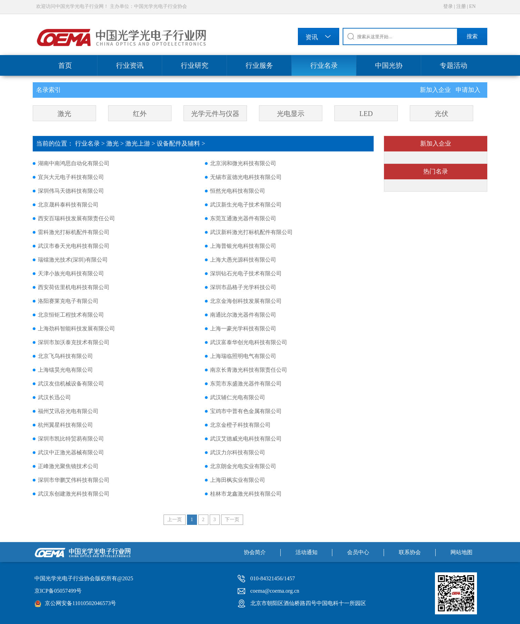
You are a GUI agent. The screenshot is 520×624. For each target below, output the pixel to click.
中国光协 (389, 65)
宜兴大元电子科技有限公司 (71, 177)
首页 (65, 65)
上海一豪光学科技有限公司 (243, 328)
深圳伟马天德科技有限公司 (71, 191)
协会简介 (255, 552)
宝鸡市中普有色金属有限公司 (246, 411)
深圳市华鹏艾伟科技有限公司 (74, 480)
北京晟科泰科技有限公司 (68, 205)
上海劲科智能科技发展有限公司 (76, 328)
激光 (64, 113)
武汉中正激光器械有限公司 (71, 452)
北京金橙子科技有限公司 (240, 425)
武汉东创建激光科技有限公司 (74, 494)
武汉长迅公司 (54, 397)
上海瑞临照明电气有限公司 (243, 356)
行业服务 (259, 65)
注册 (461, 6)
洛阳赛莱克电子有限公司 (68, 301)
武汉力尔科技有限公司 (237, 452)
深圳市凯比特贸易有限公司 (71, 439)
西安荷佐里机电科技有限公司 (74, 287)
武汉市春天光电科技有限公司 (74, 246)
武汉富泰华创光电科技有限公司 (248, 342)
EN (472, 6)
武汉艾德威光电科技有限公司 (246, 439)
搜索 (472, 36)
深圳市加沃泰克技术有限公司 (74, 342)
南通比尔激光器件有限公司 (243, 315)
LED (366, 113)
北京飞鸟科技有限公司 (65, 356)
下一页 (232, 519)
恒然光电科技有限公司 (237, 191)
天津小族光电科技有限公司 (71, 273)
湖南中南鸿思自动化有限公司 (74, 163)
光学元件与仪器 (215, 113)
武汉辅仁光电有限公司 (237, 397)
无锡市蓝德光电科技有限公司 (246, 177)
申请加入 (468, 89)
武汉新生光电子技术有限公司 (246, 205)
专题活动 (453, 65)
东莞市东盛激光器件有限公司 (246, 384)
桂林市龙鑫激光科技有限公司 (246, 494)
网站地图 (461, 552)
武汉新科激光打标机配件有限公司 (251, 232)
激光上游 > (141, 143)
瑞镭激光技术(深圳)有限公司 (73, 260)
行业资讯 (130, 65)
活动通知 (306, 552)
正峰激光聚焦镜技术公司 (68, 466)
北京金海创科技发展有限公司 (246, 301)
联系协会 (410, 552)
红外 (140, 113)
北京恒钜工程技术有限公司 (71, 315)
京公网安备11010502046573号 (80, 603)
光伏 (441, 113)
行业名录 (324, 65)
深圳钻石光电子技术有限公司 (246, 273)
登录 (448, 6)
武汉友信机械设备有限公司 (71, 384)
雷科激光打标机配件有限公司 (74, 232)
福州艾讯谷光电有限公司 (68, 411)
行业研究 (194, 65)
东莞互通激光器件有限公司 (243, 218)
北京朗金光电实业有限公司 (243, 466)
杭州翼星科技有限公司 (65, 425)
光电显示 (290, 113)
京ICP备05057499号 (58, 591)
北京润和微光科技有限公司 (243, 163)
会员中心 (358, 552)
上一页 (174, 519)
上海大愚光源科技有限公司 (243, 260)
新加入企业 (436, 89)
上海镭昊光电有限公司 (65, 370)
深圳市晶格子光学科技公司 (243, 287)
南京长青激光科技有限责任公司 (248, 370)
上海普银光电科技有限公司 (243, 246)
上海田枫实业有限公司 (237, 480)
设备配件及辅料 (178, 143)
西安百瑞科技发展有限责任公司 (76, 218)
